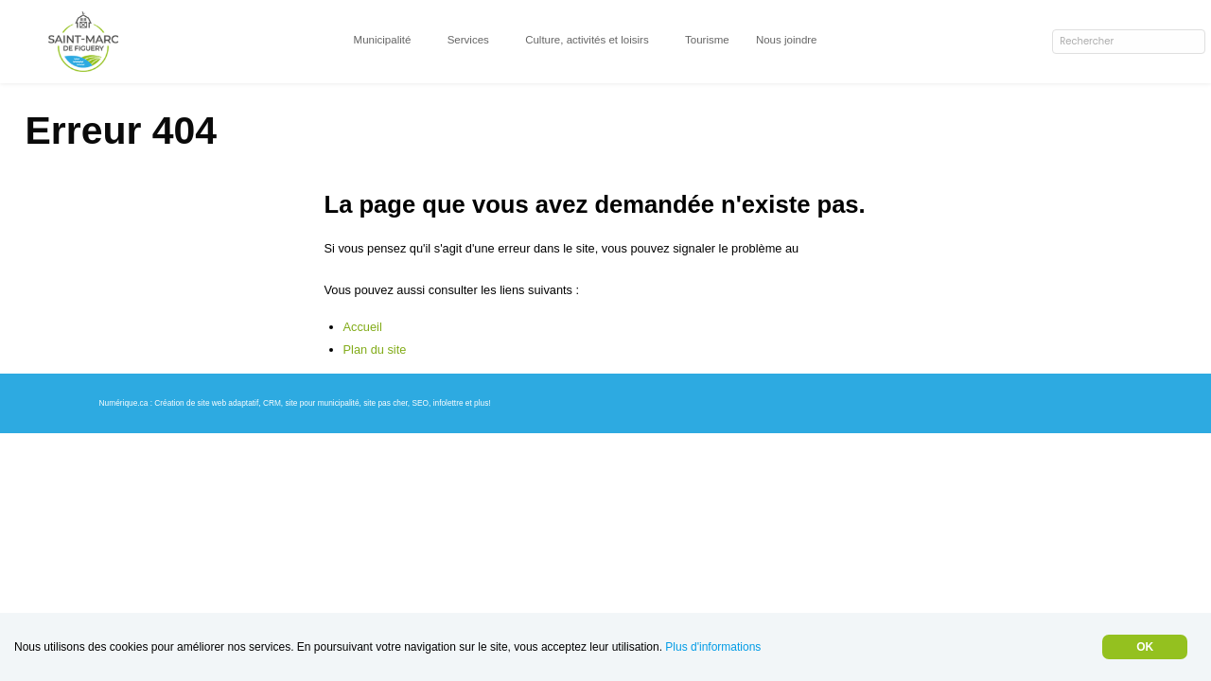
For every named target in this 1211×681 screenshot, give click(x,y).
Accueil (366, 376)
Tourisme (721, 38)
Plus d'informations (758, 646)
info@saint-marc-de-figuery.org (422, 297)
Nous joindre (805, 38)
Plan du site (378, 400)
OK (1143, 646)
